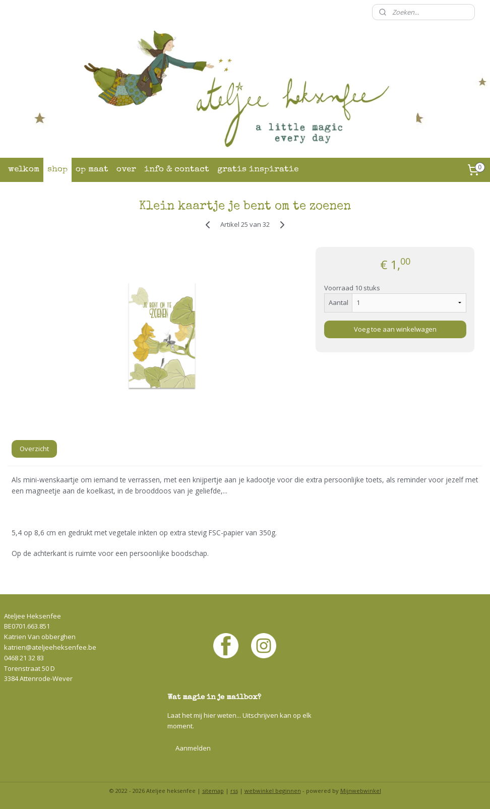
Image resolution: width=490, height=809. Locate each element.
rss (234, 790)
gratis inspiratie (257, 169)
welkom (23, 169)
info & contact (176, 169)
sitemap (213, 790)
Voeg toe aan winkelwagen (395, 329)
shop (57, 169)
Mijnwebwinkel (360, 790)
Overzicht (34, 448)
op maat (92, 169)
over (126, 169)
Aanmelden (193, 748)
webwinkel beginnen (272, 790)
